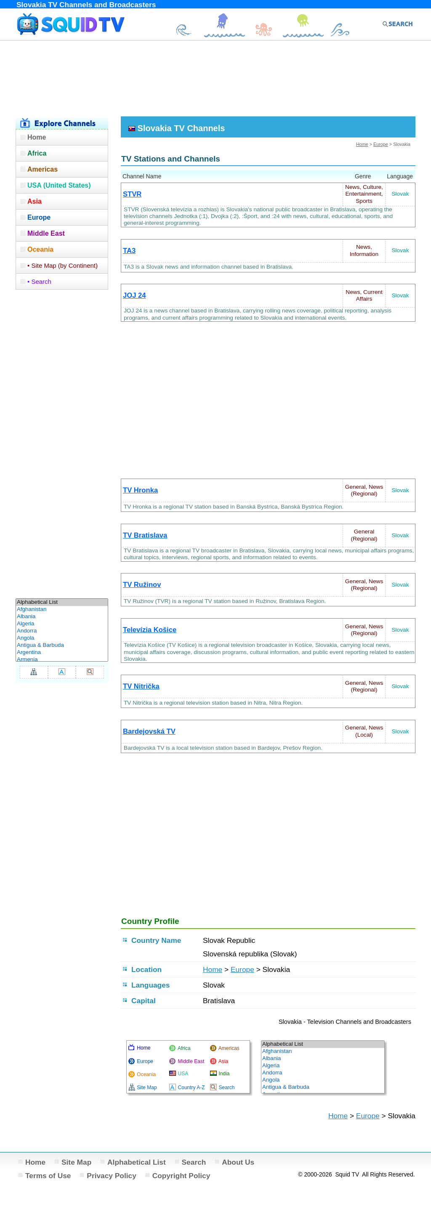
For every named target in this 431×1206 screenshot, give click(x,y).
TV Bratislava (145, 535)
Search (194, 1162)
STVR (132, 194)
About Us (238, 1162)
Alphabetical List (136, 1162)
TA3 (129, 251)
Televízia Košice (149, 630)
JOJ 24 (134, 295)
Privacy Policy (111, 1175)
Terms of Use (48, 1175)
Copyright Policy (181, 1175)
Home (362, 144)
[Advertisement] (215, 77)
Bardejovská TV (149, 731)
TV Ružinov (142, 585)
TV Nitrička (141, 686)
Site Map (76, 1162)
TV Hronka (140, 490)
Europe (380, 144)
